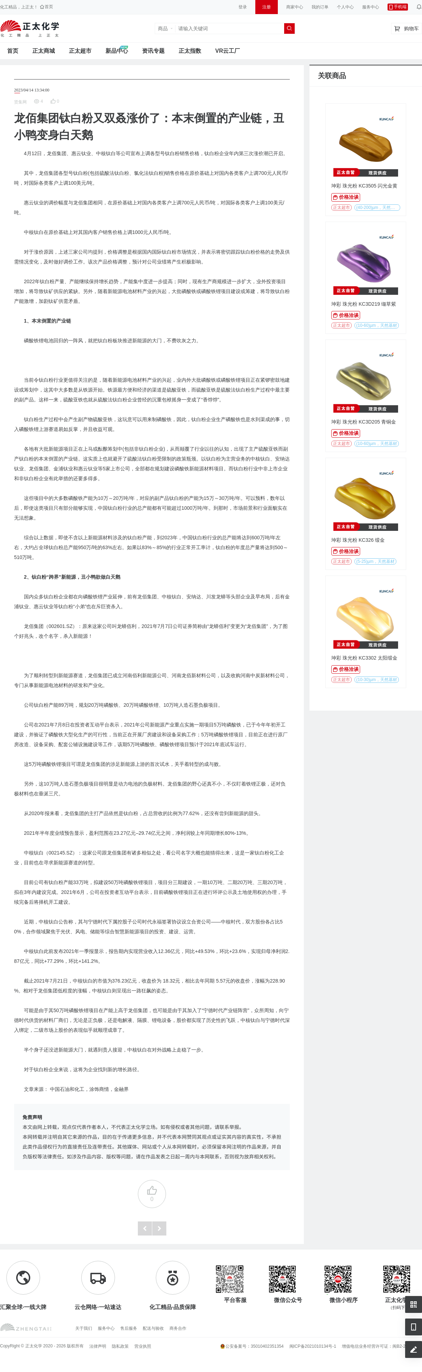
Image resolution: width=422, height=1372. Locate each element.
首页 (12, 51)
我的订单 (320, 7)
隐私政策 (120, 1346)
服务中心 (370, 7)
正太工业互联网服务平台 (29, 28)
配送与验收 (153, 1328)
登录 (242, 7)
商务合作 (178, 1328)
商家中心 (294, 7)
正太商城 (43, 51)
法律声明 (97, 1346)
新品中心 (117, 51)
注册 (266, 7)
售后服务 (128, 1328)
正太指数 (190, 51)
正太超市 (80, 51)
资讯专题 (153, 51)
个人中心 (345, 7)
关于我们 (83, 1328)
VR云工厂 (227, 51)
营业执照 (142, 1346)
